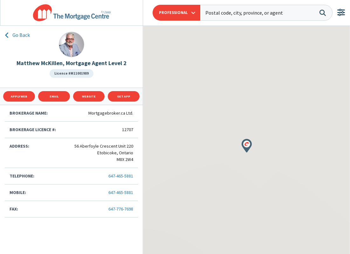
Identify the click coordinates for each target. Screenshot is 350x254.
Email (54, 96)
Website (89, 96)
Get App (123, 96)
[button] (176, 13)
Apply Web (19, 96)
